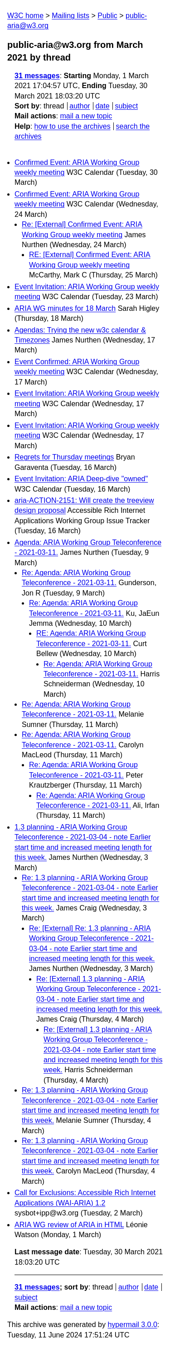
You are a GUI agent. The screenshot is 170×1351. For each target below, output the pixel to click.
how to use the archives (72, 126)
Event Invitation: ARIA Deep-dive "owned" (81, 479)
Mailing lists (70, 15)
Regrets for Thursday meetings (64, 457)
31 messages (37, 76)
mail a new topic (86, 116)
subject (126, 106)
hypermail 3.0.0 (132, 1324)
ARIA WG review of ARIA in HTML (69, 1225)
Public (107, 15)
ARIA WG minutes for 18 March (65, 308)
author (79, 106)
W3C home (25, 15)
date (102, 106)
